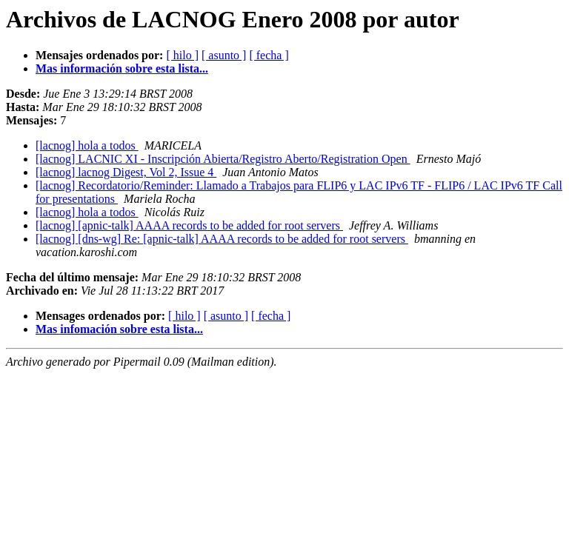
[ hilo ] (182, 55)
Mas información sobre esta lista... (122, 68)
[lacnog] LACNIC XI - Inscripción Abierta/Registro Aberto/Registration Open (223, 158)
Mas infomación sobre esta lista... (119, 329)
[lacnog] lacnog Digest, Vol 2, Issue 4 (126, 172)
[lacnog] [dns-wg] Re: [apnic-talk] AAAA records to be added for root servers (222, 238)
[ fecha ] (268, 55)
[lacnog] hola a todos (87, 145)
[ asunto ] (224, 55)
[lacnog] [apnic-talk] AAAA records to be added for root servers (189, 225)
